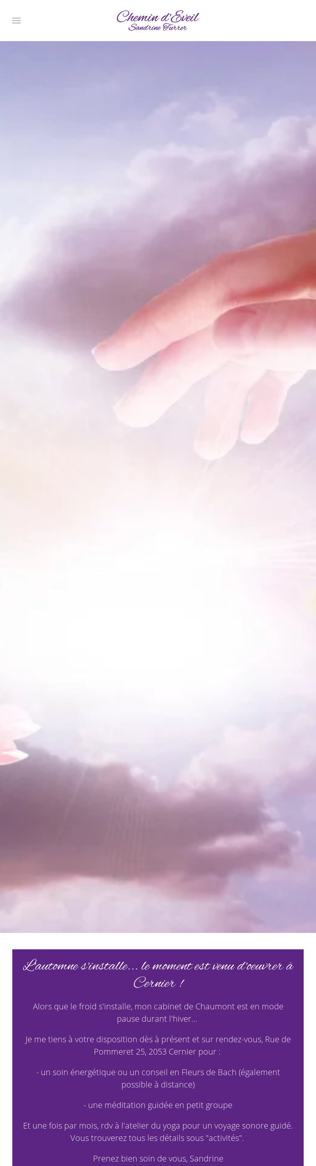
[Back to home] (158, 20)
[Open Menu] (16, 20)
